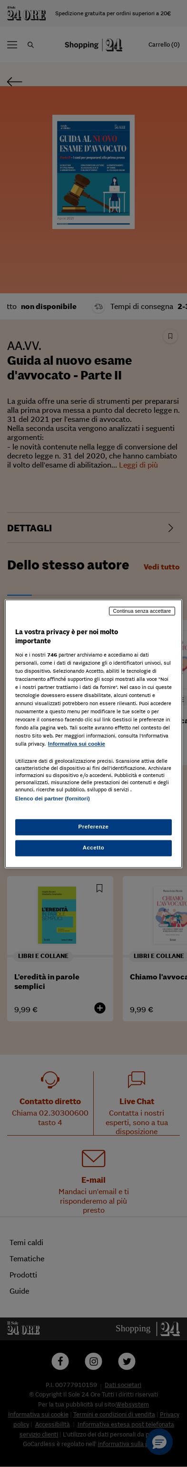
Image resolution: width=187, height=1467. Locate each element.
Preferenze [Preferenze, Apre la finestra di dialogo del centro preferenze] (94, 826)
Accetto (94, 847)
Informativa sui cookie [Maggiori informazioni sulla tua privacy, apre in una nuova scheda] (76, 744)
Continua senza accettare (142, 611)
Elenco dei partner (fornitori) (52, 799)
